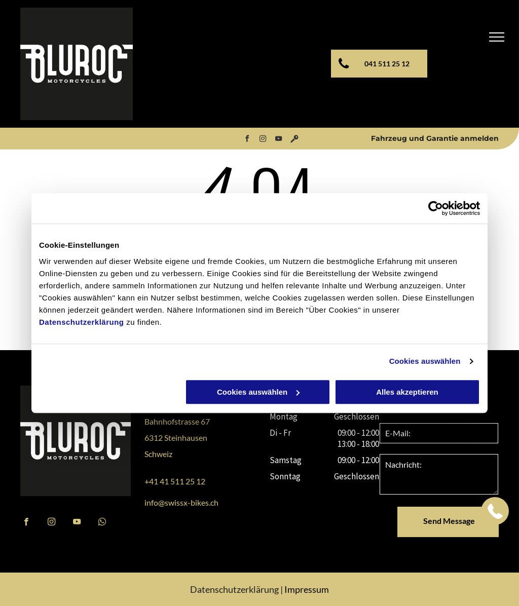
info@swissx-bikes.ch (181, 502)
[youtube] (279, 140)
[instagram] (263, 140)
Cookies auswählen (425, 361)
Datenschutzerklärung (81, 322)
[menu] (497, 37)
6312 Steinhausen (175, 437)
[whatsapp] (102, 523)
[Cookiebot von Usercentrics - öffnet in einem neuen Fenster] (435, 208)
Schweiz (158, 454)
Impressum (306, 589)
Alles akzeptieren (407, 392)
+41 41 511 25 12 (174, 481)
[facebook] (247, 140)
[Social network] (294, 140)
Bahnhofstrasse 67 (177, 421)
